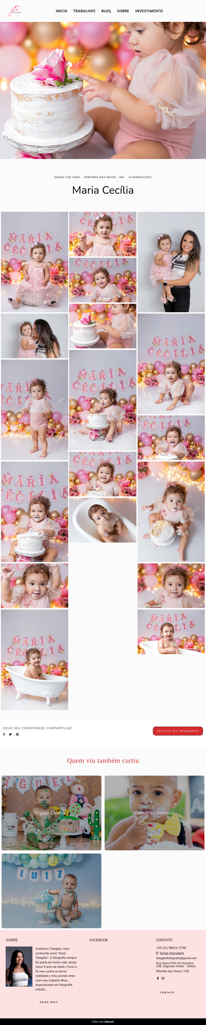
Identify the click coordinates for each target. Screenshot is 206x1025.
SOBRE (123, 10)
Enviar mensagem (172, 953)
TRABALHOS (84, 10)
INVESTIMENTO (149, 10)
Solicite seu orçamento (178, 730)
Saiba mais (49, 1002)
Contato (167, 992)
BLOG (106, 10)
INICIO (61, 10)
